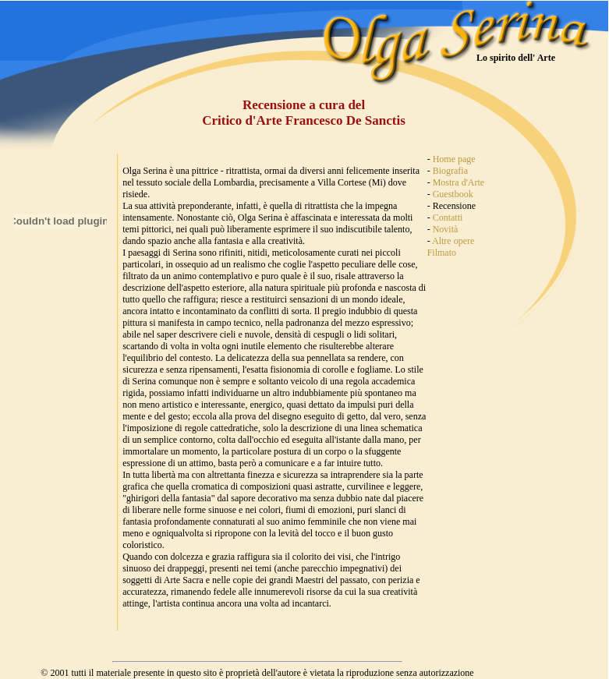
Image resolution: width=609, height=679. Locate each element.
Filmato (441, 252)
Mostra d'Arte (458, 182)
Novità (446, 229)
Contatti (448, 217)
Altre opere (453, 240)
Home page (454, 159)
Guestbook (453, 194)
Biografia (450, 170)
